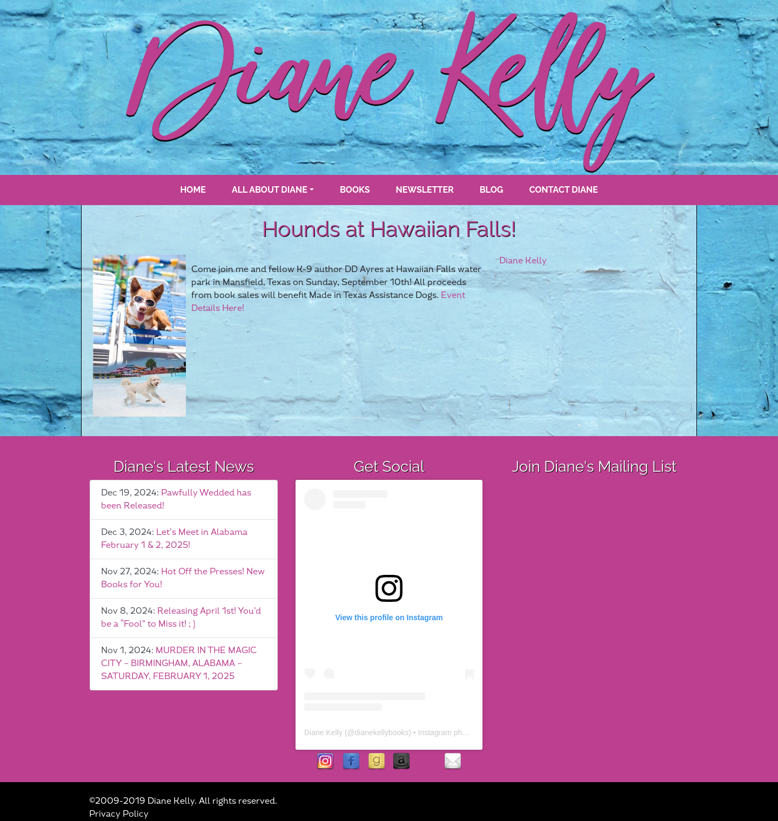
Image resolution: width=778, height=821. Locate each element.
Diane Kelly (523, 261)
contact (452, 762)
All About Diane (269, 190)
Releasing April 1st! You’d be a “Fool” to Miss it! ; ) (181, 617)
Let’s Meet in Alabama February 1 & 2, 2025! (174, 539)
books (355, 190)
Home (192, 190)
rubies (427, 762)
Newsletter (425, 190)
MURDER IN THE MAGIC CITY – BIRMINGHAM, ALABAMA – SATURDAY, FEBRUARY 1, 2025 (179, 663)
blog (492, 190)
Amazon (402, 762)
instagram (325, 762)
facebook (351, 762)
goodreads (376, 762)
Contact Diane (563, 190)
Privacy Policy (119, 814)
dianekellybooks (382, 732)
